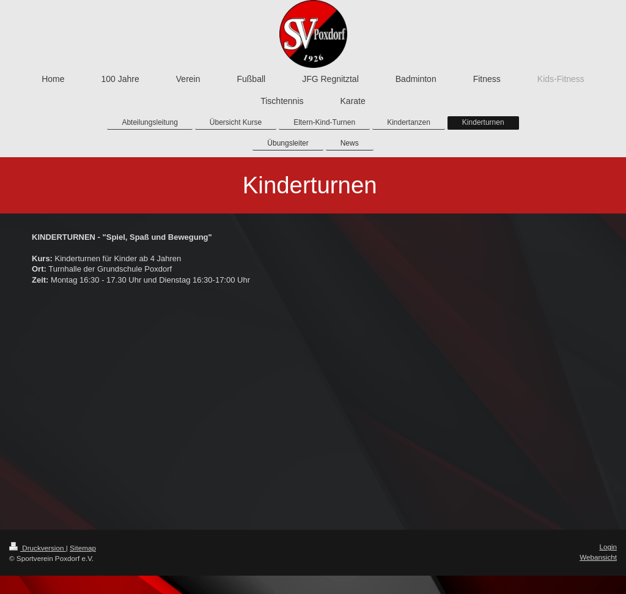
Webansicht (598, 557)
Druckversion (37, 548)
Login (608, 547)
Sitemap (83, 548)
